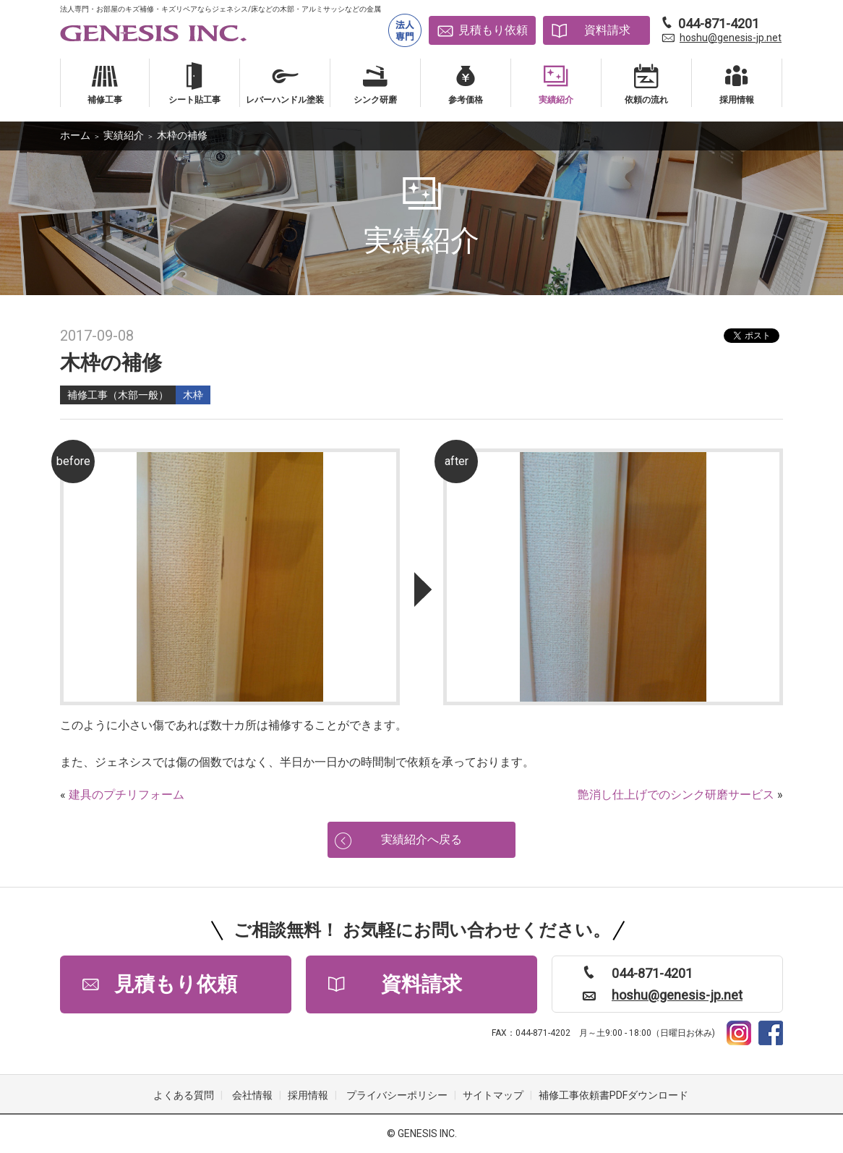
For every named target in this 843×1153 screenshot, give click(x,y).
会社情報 (252, 1095)
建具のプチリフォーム (126, 794)
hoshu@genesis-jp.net (731, 37)
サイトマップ (493, 1095)
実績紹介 (123, 135)
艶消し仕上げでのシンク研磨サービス (676, 794)
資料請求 (607, 30)
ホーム (75, 135)
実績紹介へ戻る (421, 839)
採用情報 (308, 1095)
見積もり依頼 (493, 30)
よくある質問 (183, 1095)
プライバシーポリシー (397, 1095)
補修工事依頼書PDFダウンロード (613, 1095)
